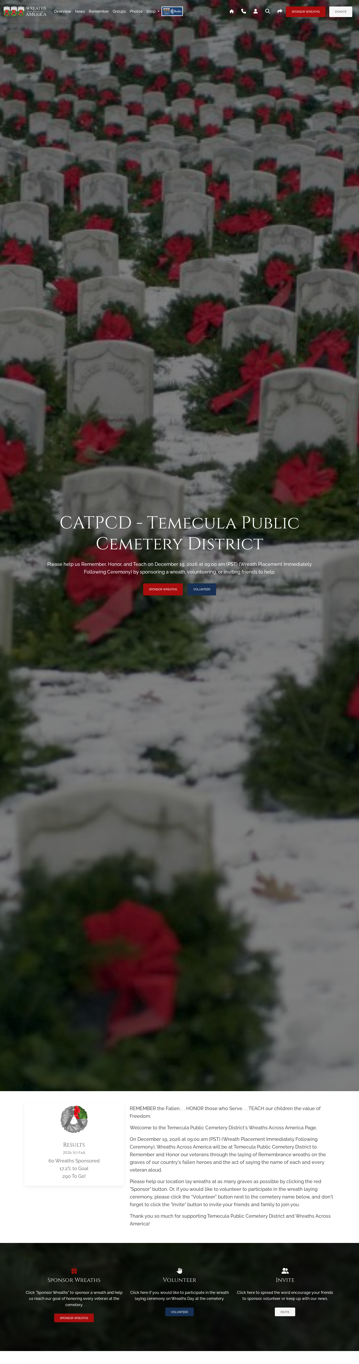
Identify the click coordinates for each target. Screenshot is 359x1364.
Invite (285, 1312)
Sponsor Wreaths (306, 11)
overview (62, 11)
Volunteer (201, 589)
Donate (341, 11)
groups (119, 11)
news (80, 11)
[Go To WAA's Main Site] (232, 11)
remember (99, 11)
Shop (151, 11)
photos (136, 11)
